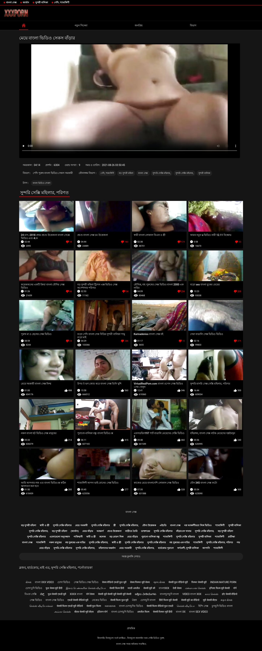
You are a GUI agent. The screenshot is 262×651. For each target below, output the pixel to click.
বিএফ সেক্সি (30, 594)
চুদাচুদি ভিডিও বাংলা (222, 606)
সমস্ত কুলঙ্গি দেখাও (131, 556)
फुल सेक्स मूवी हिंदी (54, 588)
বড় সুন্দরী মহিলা (126, 173)
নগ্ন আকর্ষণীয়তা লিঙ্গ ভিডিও (198, 525)
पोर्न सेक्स (90, 594)
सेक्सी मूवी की (149, 588)
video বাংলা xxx (191, 594)
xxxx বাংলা (76, 594)
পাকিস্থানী (78, 536)
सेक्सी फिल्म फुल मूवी (119, 600)
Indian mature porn (223, 582)
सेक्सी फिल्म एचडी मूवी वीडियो (70, 606)
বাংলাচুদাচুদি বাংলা (169, 594)
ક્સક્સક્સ (110, 606)
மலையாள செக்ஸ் (195, 588)
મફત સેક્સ (226, 600)
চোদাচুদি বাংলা (147, 600)
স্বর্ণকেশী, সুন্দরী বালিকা (188, 548)
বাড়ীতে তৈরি (131, 531)
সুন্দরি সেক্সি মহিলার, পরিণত (219, 542)
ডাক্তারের (145, 531)
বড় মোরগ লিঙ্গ (116, 536)
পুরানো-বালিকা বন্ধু (150, 536)
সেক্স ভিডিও (36, 600)
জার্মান (26, 2)
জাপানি (206, 548)
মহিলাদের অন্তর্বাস (107, 548)
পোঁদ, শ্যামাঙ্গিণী (61, 2)
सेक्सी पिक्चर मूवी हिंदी (162, 611)
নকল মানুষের (55, 542)
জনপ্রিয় (138, 25)
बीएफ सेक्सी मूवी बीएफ (84, 611)
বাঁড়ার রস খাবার (183, 531)
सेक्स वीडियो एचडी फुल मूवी (114, 582)
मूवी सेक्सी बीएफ (210, 600)
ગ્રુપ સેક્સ (159, 582)
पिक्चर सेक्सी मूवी (199, 582)
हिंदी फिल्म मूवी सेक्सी (168, 600)
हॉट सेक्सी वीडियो (229, 594)
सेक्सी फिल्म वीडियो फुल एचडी (160, 606)
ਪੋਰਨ (134, 600)
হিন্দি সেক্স (203, 606)
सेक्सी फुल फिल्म (93, 606)
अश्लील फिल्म (143, 611)
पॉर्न (235, 588)
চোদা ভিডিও (63, 582)
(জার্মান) (75, 531)
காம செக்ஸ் (211, 594)
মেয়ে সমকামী (81, 525)
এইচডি (163, 525)
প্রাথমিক (131, 628)
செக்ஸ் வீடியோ (186, 606)
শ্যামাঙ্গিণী (220, 525)
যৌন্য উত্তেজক (149, 525)
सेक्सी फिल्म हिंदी (116, 588)
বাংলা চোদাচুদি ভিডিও (122, 611)
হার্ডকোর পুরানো (166, 548)
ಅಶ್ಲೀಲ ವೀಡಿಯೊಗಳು (145, 594)
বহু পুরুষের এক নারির (75, 542)
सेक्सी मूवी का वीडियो (190, 600)
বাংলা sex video (198, 611)
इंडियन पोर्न (102, 611)
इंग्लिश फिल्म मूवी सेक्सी (219, 588)
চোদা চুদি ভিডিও (33, 588)
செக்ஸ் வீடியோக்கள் (41, 606)
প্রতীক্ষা (231, 536)
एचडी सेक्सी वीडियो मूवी (78, 600)
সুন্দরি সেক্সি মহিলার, (162, 173)
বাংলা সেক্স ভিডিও (55, 600)
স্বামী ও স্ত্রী (44, 525)
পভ (238, 542)
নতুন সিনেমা (81, 25)
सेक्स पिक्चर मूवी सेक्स (140, 582)
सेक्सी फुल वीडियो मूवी (178, 582)
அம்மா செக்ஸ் (62, 611)
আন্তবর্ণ (100, 531)
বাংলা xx (180, 611)
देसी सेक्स (177, 588)
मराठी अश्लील (134, 588)
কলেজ (102, 536)
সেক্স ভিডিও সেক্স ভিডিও (86, 582)
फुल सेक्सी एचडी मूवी (57, 594)
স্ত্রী (114, 525)
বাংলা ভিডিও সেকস (41, 183)
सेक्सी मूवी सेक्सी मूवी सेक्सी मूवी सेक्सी (114, 594)
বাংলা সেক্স (11, 2)
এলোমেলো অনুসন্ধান (59, 536)
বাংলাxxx (164, 588)
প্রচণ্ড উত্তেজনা (114, 531)
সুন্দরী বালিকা (41, 2)
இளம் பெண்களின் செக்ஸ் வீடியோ (86, 588)
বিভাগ (193, 25)
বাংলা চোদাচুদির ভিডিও (131, 606)
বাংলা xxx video (44, 582)
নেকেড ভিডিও (99, 600)
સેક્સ (28, 582)
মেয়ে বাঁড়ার (87, 531)
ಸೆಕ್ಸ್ (42, 594)
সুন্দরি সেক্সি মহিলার (62, 525)
